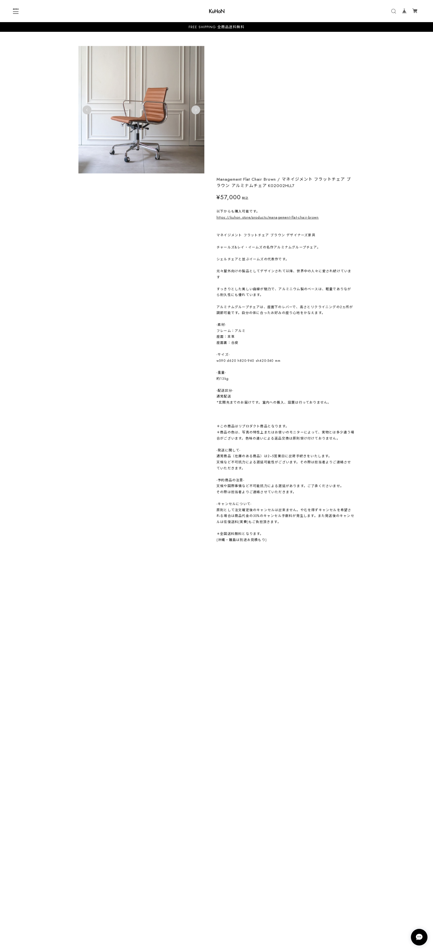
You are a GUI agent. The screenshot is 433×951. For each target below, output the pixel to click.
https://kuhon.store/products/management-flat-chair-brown (267, 88)
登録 (250, 892)
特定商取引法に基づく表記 (216, 920)
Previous (87, 109)
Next (194, 109)
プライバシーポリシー (216, 913)
